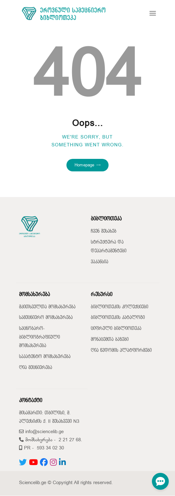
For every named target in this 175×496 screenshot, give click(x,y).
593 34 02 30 (50, 448)
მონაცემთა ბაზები (110, 339)
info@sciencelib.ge (41, 431)
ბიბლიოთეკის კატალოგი (118, 317)
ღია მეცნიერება (35, 367)
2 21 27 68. (70, 440)
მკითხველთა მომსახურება (47, 307)
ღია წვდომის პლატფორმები (121, 350)
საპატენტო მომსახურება (44, 356)
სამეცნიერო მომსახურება (46, 317)
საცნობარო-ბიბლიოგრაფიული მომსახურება (39, 337)
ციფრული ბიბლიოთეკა (116, 328)
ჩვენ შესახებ (103, 231)
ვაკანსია (99, 262)
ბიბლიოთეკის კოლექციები (119, 307)
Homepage (84, 165)
